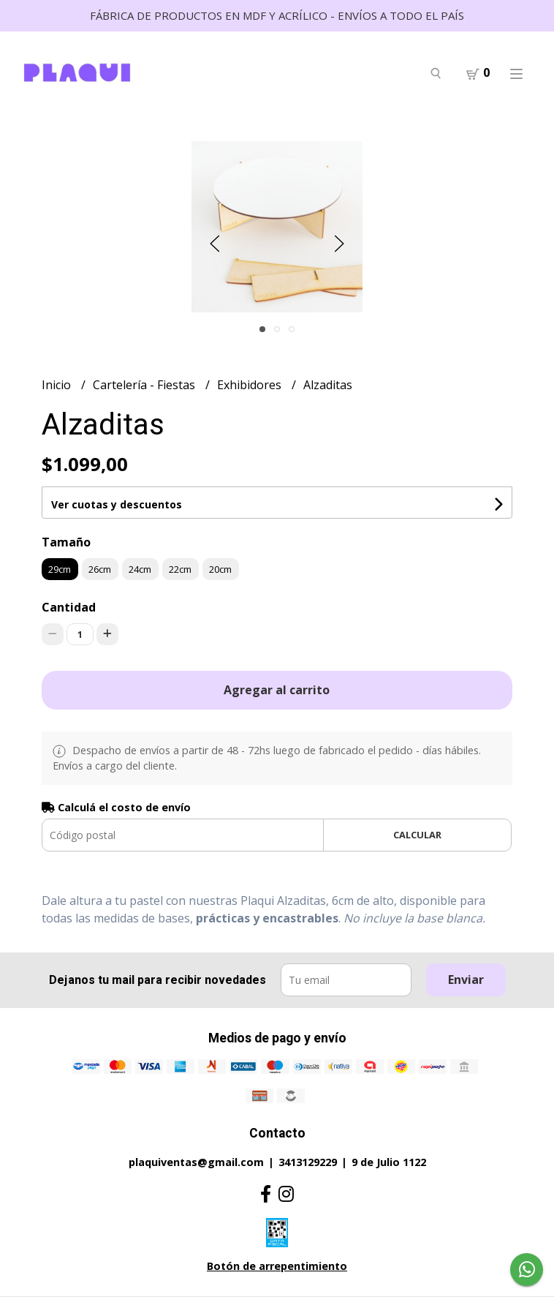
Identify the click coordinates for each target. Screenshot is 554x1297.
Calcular (417, 834)
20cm (220, 569)
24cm (140, 569)
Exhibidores (250, 385)
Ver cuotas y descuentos (116, 504)
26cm (99, 569)
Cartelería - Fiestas (145, 385)
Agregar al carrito (277, 690)
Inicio (58, 385)
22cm (180, 569)
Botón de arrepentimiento (277, 1266)
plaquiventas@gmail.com (196, 1162)
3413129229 (307, 1162)
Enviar (466, 979)
